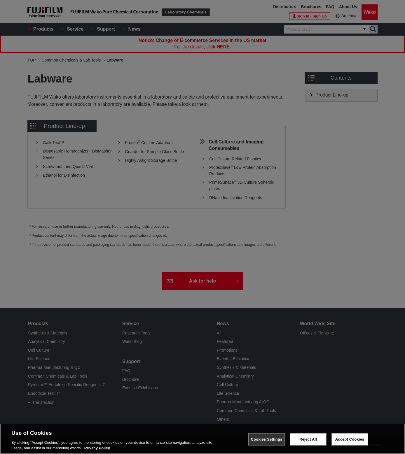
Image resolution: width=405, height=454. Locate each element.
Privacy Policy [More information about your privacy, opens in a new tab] (97, 448)
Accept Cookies (349, 439)
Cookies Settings (266, 439)
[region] (202, 439)
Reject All (308, 439)
